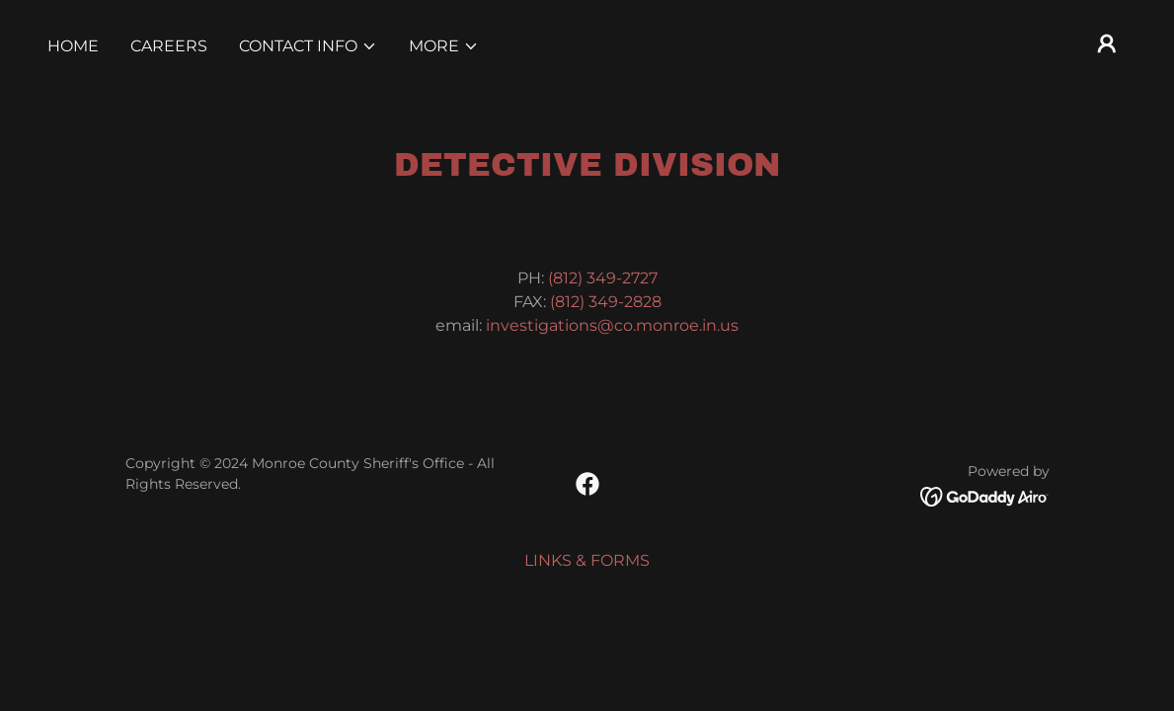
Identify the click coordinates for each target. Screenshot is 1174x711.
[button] (308, 46)
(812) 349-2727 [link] (603, 278)
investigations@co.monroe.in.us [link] (612, 325)
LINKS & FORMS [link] (587, 560)
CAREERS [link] (168, 46)
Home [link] (73, 46)
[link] (587, 484)
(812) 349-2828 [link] (606, 301)
